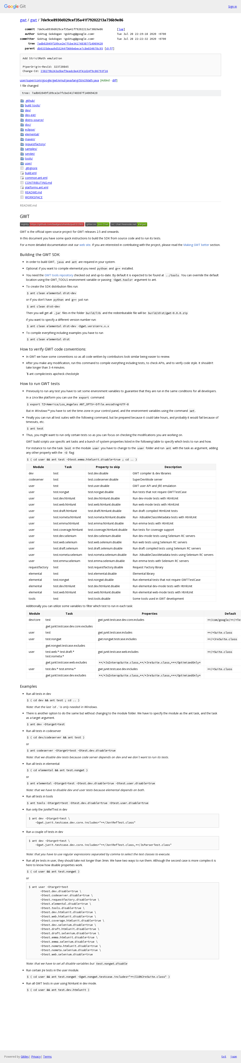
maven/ (30, 139)
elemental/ (32, 134)
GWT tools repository (59, 275)
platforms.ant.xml (36, 187)
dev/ (28, 110)
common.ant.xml (36, 178)
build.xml (31, 173)
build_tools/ (32, 105)
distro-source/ (34, 120)
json (233, 1056)
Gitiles (25, 1056)
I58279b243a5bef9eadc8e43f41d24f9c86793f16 (74, 71)
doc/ (28, 125)
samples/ (31, 149)
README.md (33, 192)
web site (85, 245)
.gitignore (31, 168)
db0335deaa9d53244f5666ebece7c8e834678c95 (70, 48)
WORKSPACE (33, 197)
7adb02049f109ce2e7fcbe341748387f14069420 (70, 43)
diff (109, 48)
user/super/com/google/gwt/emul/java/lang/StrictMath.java (59, 80)
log (120, 29)
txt (223, 1056)
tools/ (29, 158)
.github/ (30, 101)
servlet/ (30, 154)
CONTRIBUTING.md (38, 183)
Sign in (232, 6)
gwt (23, 19)
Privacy (36, 1056)
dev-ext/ (30, 115)
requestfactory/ (35, 144)
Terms (47, 1056)
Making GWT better (196, 245)
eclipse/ (30, 129)
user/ (28, 163)
